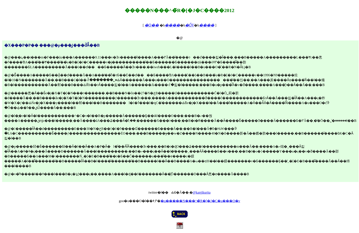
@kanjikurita (202, 192)
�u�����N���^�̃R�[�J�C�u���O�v (200, 201)
